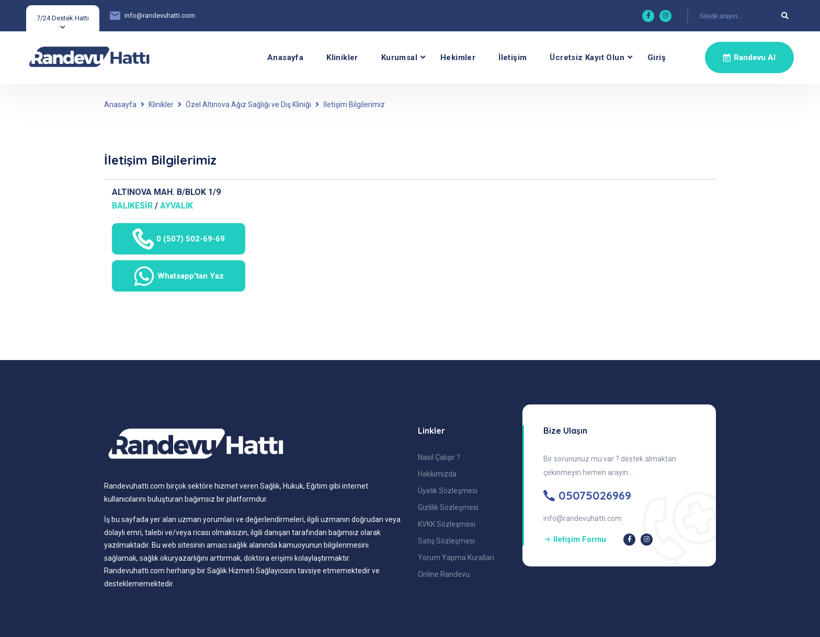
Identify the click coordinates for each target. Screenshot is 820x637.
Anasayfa (285, 57)
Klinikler (342, 57)
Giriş (656, 57)
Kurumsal (399, 57)
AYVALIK (176, 206)
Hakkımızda (437, 474)
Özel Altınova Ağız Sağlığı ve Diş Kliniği (248, 104)
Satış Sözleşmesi (446, 541)
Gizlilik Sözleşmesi (448, 507)
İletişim (512, 57)
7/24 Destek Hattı (63, 18)
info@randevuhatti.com (159, 15)
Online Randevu (444, 574)
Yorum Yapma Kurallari (456, 557)
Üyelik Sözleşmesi (447, 491)
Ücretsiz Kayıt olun (587, 57)
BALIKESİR (132, 206)
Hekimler (457, 57)
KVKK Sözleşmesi (446, 524)
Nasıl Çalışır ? (439, 457)
